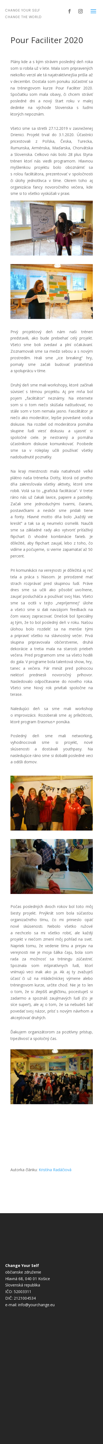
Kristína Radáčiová (55, 1169)
